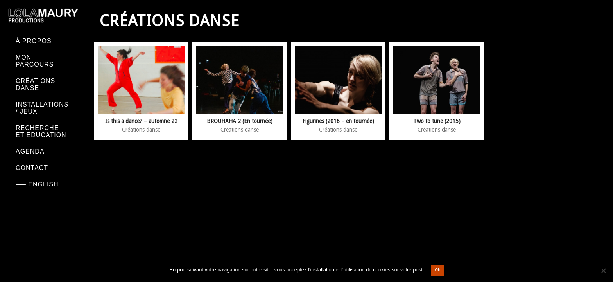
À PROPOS (34, 41)
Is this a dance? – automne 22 (141, 121)
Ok (437, 270)
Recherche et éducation (41, 131)
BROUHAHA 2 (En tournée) (239, 121)
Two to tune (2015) (437, 121)
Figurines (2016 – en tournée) (338, 121)
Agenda (30, 151)
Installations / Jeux (42, 108)
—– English (37, 184)
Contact (32, 167)
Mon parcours (35, 61)
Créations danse (35, 84)
